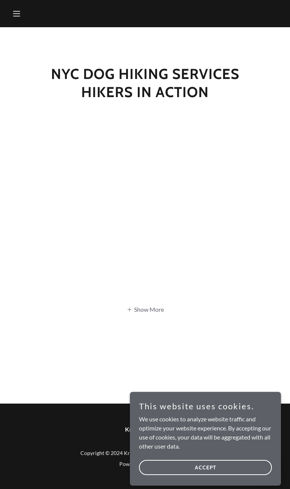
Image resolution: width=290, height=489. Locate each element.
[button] (29, 13)
